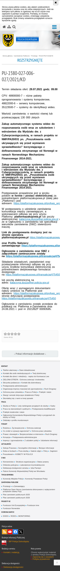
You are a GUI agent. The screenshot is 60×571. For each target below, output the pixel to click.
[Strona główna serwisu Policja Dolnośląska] (4, 27)
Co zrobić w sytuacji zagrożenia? (16, 431)
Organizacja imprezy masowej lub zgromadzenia (22, 389)
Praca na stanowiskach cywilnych (16, 409)
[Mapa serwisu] (9, 27)
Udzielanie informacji (49, 440)
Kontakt (4, 366)
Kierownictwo (8, 462)
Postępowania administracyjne (15, 386)
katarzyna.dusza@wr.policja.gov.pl (38, 219)
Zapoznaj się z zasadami (43, 557)
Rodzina (6, 428)
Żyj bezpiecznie (18, 428)
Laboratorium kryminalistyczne (32, 465)
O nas (3, 457)
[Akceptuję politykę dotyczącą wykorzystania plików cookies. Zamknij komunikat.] (55, 2)
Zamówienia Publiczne (22, 56)
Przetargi (34, 56)
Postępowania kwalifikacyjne (43, 409)
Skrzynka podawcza (11, 383)
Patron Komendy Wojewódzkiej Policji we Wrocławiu (24, 471)
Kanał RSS (4, 531)
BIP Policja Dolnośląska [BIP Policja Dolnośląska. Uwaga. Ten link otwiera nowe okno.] (19, 541)
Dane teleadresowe (27, 370)
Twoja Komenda (7, 474)
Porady (4, 424)
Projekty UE (5, 501)
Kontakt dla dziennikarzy (31, 383)
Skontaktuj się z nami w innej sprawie (18, 398)
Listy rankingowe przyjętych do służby (33, 406)
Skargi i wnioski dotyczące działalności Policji (21, 395)
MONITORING (24, 516)
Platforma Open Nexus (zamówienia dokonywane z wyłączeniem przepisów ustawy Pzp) (29, 491)
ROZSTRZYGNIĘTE (46, 56)
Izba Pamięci (36, 468)
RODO (13, 516)
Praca (3, 402)
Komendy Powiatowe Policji (36, 479)
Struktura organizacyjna (25, 462)
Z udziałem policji (31, 440)
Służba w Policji (9, 406)
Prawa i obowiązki (10, 434)
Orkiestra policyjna (10, 465)
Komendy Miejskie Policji (13, 479)
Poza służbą (23, 451)
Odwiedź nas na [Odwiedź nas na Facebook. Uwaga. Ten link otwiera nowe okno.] (15, 531)
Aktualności (6, 444)
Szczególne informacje (27, 448)
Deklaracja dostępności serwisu (15, 468)
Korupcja (6, 437)
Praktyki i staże (45, 392)
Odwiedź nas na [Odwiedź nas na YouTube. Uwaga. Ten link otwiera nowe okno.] (9, 531)
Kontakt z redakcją (11, 552)
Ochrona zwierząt (34, 428)
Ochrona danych (7, 512)
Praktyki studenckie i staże (13, 412)
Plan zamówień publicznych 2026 (16, 498)
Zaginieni (53, 451)
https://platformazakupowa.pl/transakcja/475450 (33, 274)
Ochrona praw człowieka (13, 392)
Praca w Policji (31, 392)
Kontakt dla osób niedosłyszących (16, 373)
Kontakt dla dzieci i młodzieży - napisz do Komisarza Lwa (26, 376)
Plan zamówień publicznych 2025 (16, 495)
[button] (14, 27)
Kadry (52, 406)
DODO (5, 516)
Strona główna (7, 56)
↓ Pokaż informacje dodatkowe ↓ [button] (30, 354)
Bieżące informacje (46, 448)
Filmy (45, 451)
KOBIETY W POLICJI (24, 454)
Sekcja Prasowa (9, 448)
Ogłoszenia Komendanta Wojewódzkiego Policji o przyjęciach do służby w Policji (29, 416)
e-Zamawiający (18, 486)
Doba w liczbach (9, 451)
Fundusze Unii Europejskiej (14, 505)
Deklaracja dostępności (13, 567)
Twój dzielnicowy (39, 373)
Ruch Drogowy (50, 389)
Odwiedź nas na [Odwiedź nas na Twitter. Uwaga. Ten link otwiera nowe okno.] (20, 531)
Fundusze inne (33, 505)
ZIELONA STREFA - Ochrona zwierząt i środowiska (23, 380)
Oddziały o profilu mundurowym (15, 420)
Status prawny (43, 462)
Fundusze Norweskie (11, 508)
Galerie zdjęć (36, 451)
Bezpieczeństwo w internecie (31, 434)
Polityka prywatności (41, 559)
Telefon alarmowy (10, 370)
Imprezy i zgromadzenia (12, 440)
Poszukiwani (8, 454)
